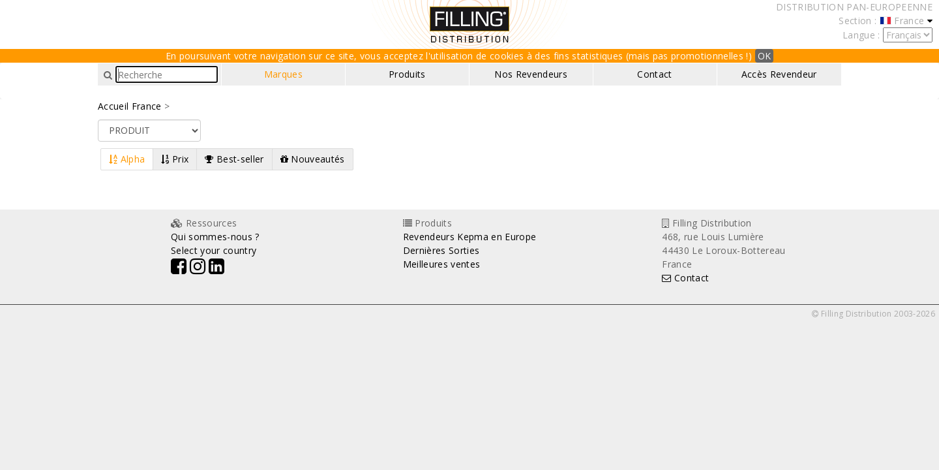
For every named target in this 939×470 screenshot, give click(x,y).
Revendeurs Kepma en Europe (470, 236)
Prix (174, 159)
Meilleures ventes (442, 264)
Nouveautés (312, 159)
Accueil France (130, 106)
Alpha (127, 159)
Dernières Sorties (441, 250)
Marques (283, 74)
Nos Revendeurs (530, 74)
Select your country (213, 250)
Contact (654, 74)
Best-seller (234, 159)
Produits (407, 74)
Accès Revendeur (779, 74)
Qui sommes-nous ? (215, 236)
